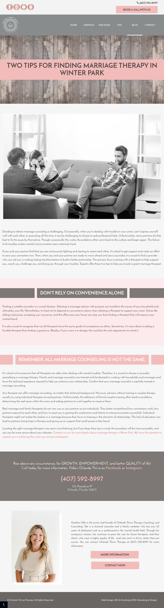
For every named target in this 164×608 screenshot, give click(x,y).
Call (24, 467)
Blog (135, 24)
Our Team (104, 24)
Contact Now (115, 565)
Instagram (134, 467)
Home (73, 24)
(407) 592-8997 (147, 3)
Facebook (113, 467)
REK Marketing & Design (144, 600)
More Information (115, 554)
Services (89, 24)
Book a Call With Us (136, 9)
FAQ (119, 24)
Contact (150, 24)
